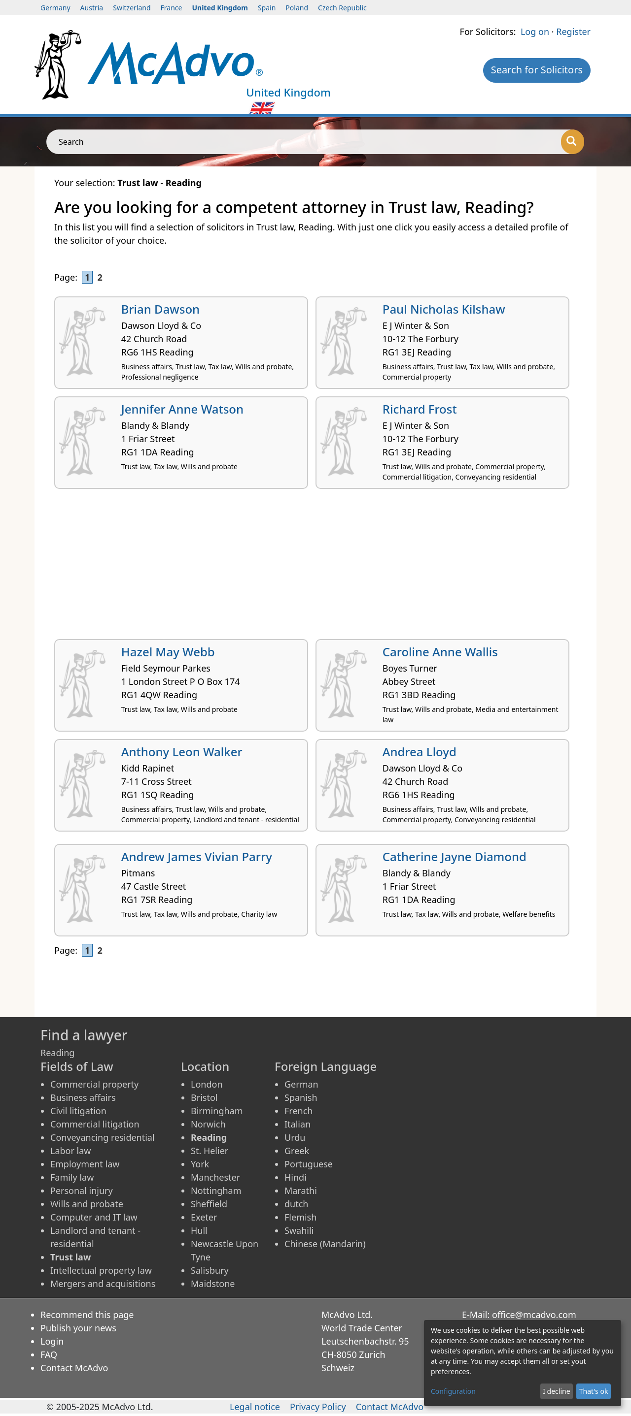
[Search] (572, 141)
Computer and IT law (94, 1217)
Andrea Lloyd (419, 751)
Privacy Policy (318, 1407)
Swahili (299, 1230)
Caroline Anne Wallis (440, 652)
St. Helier (209, 1151)
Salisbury (210, 1270)
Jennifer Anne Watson (182, 409)
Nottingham (216, 1190)
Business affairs (83, 1097)
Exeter (204, 1217)
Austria (92, 7)
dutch (296, 1204)
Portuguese (308, 1164)
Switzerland (131, 7)
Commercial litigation (95, 1124)
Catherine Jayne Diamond (454, 856)
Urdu (294, 1137)
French (298, 1111)
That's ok (593, 1391)
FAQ (48, 1354)
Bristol (204, 1097)
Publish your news (78, 1328)
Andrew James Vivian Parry (196, 856)
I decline (556, 1391)
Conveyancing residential (102, 1137)
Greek (296, 1151)
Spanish (300, 1097)
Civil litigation (78, 1111)
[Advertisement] (315, 568)
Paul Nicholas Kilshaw (444, 309)
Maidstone (213, 1283)
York (200, 1164)
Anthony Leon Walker (182, 751)
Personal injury (81, 1190)
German (301, 1084)
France (171, 7)
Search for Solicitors (537, 69)
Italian (297, 1124)
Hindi (295, 1177)
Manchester (215, 1177)
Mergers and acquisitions (102, 1283)
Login (52, 1341)
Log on (535, 31)
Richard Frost (420, 409)
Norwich (208, 1124)
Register (573, 31)
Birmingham (217, 1111)
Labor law (70, 1151)
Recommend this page (87, 1314)
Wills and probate (86, 1204)
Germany (55, 7)
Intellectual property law (101, 1270)
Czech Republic (342, 7)
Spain (267, 7)
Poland (296, 7)
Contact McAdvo (74, 1368)
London (207, 1084)
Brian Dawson (160, 309)
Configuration (453, 1391)
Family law (72, 1177)
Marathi (300, 1190)
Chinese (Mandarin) (325, 1244)
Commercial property (94, 1084)
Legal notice (255, 1407)
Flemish (300, 1217)
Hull (199, 1230)
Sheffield (209, 1204)
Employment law (84, 1164)
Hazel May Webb (168, 652)
